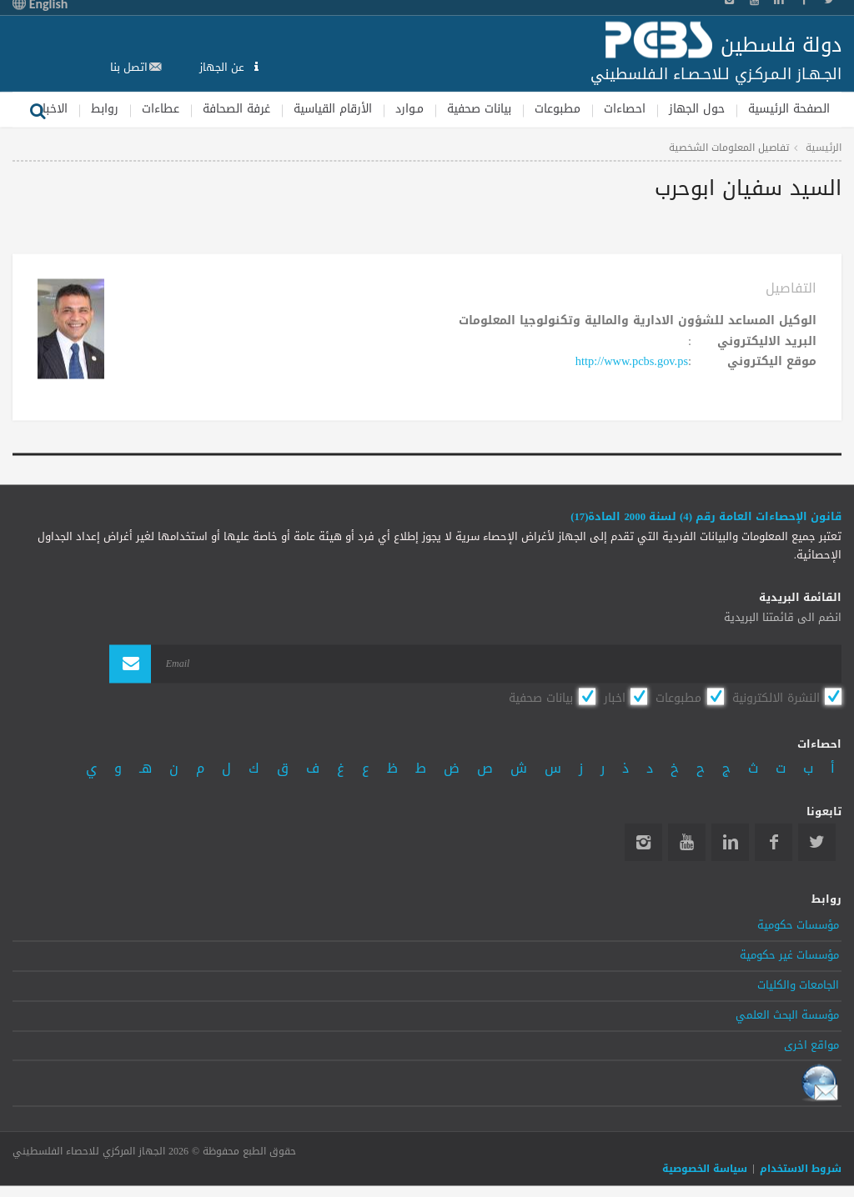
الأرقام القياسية (333, 109)
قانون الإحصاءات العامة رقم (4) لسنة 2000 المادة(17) (705, 517)
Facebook (773, 843)
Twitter (817, 843)
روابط (104, 109)
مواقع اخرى (811, 1045)
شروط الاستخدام (800, 1168)
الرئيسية (823, 147)
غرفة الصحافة (236, 109)
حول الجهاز (697, 109)
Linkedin (730, 843)
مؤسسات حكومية (798, 926)
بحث (38, 109)
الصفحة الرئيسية (789, 109)
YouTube (687, 843)
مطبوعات (557, 109)
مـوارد (409, 109)
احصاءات (625, 109)
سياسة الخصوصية (704, 1168)
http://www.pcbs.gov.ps (631, 362)
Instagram (643, 843)
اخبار (614, 698)
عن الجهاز (223, 67)
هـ (145, 768)
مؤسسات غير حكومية (789, 956)
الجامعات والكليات (798, 986)
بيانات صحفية (479, 109)
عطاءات (160, 109)
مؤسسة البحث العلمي (787, 1015)
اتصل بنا (129, 67)
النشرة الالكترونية (776, 698)
